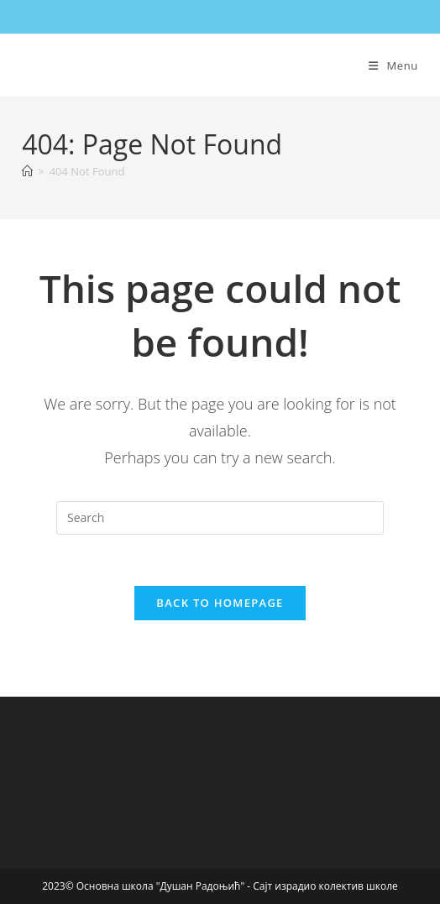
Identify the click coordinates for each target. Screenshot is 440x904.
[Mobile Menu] (393, 65)
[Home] (27, 171)
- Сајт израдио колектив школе (322, 886)
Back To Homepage (219, 602)
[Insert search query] (220, 518)
